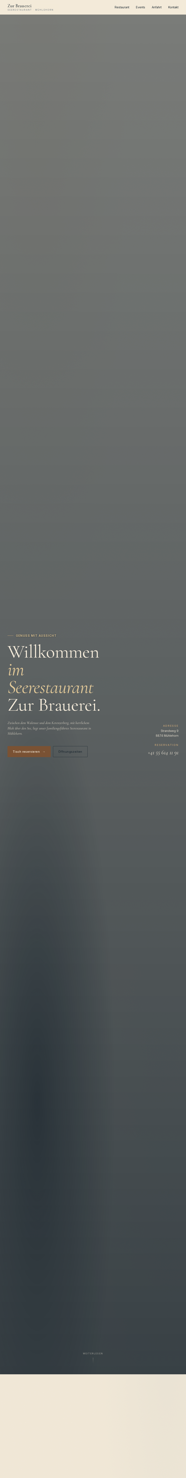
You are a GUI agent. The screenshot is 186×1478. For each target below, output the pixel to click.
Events (140, 7)
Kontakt (173, 7)
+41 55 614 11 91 (163, 752)
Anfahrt (157, 7)
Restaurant (122, 7)
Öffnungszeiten (70, 751)
